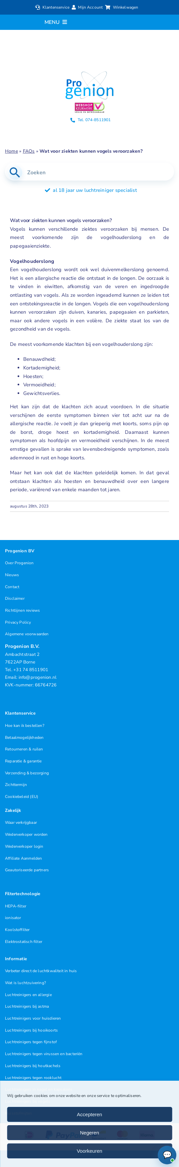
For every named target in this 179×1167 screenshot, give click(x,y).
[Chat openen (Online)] (167, 1155)
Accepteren (89, 1114)
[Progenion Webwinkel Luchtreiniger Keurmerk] (90, 104)
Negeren (89, 1132)
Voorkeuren (89, 1151)
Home (11, 151)
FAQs (29, 151)
